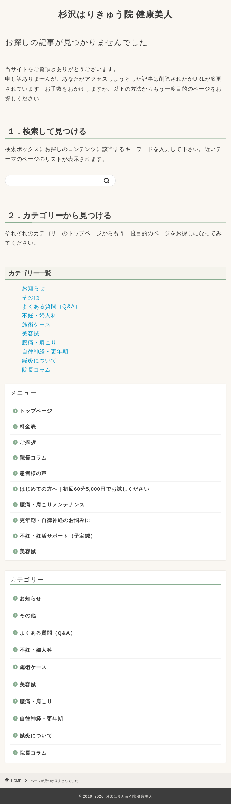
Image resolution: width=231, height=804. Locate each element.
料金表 (28, 426)
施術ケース (36, 325)
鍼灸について (39, 360)
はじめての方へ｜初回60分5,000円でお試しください (84, 489)
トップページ (36, 411)
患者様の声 (33, 473)
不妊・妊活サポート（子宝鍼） (58, 536)
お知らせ (33, 288)
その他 (30, 297)
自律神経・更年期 (45, 351)
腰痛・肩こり (39, 342)
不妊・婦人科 (39, 315)
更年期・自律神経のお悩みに (55, 520)
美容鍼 (30, 333)
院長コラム (36, 370)
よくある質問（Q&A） (51, 307)
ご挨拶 (28, 442)
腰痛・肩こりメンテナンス (52, 504)
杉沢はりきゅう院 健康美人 (115, 13)
